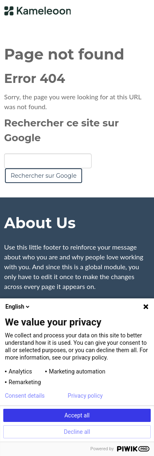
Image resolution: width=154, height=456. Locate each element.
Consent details (25, 395)
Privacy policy (85, 395)
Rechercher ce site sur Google (61, 130)
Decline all (77, 432)
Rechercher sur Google (43, 175)
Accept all (77, 415)
